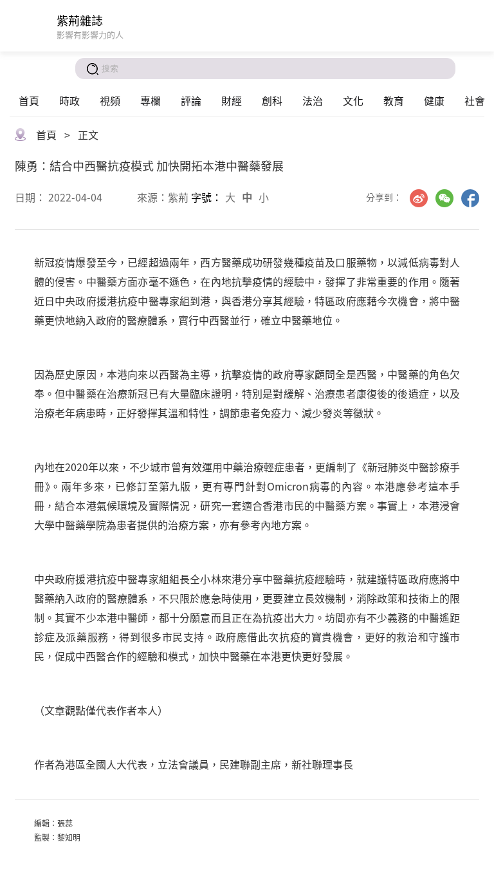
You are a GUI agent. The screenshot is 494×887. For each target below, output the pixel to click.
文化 (353, 100)
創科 (272, 100)
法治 (312, 100)
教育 (393, 100)
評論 (191, 100)
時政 (69, 100)
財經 (231, 100)
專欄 (150, 100)
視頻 (110, 100)
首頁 (29, 100)
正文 (88, 134)
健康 (434, 100)
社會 (474, 100)
